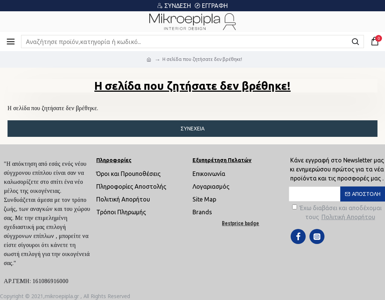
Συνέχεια (192, 129)
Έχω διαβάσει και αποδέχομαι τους (337, 213)
